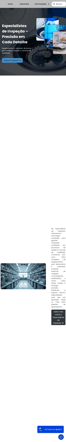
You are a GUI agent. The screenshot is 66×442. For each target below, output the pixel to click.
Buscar (59, 4)
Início (10, 4)
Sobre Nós (24, 4)
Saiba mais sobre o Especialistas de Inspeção (58, 317)
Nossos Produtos (12, 60)
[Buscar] (54, 4)
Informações (42, 4)
